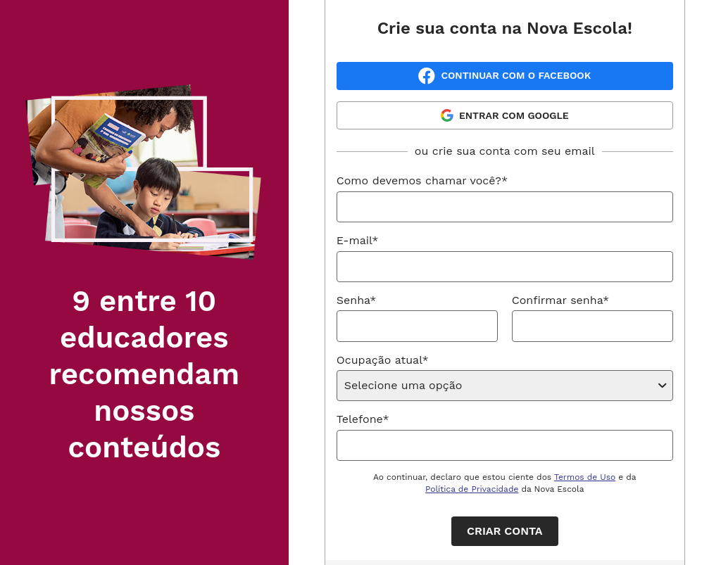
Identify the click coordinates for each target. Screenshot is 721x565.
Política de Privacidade (471, 489)
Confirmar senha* (560, 300)
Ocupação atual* (383, 360)
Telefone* (363, 419)
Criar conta (504, 531)
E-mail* (358, 240)
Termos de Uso (584, 477)
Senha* (357, 300)
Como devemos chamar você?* (422, 180)
